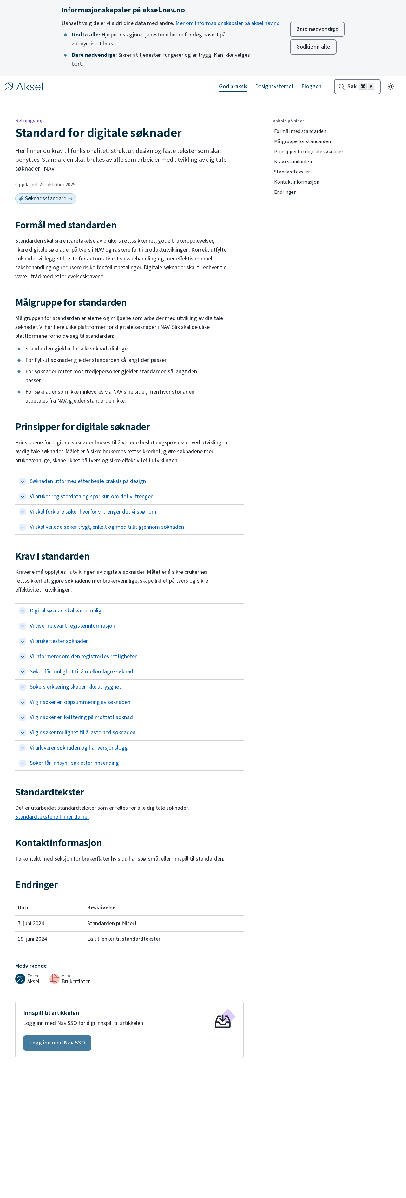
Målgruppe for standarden (302, 141)
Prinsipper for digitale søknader (308, 151)
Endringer (285, 192)
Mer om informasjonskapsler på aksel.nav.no (227, 23)
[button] (57, 1043)
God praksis (233, 86)
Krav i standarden (293, 161)
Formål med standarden (300, 131)
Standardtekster (292, 171)
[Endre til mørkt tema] (390, 86)
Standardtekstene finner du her (52, 817)
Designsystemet (274, 86)
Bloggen (311, 86)
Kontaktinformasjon (296, 182)
